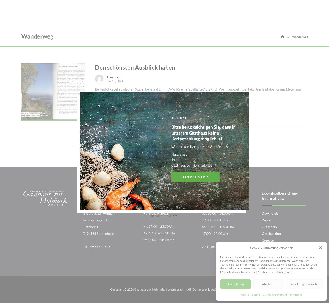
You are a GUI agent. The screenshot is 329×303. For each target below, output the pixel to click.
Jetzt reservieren (195, 177)
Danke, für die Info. (164, 216)
